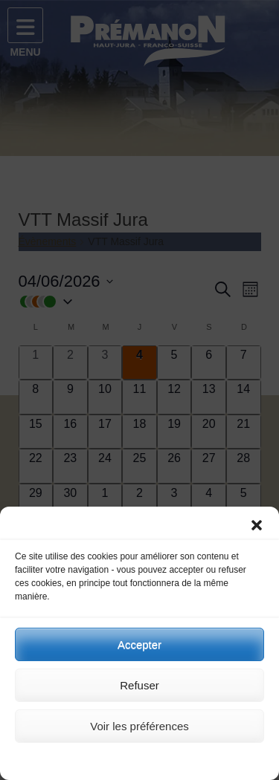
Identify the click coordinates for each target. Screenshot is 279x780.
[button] (256, 533)
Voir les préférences (139, 733)
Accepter (139, 652)
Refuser (139, 692)
